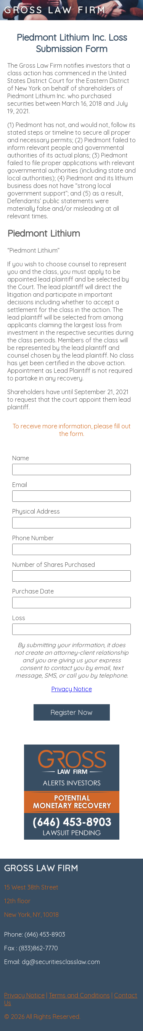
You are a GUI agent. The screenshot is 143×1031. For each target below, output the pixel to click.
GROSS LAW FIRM (55, 10)
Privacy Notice (71, 689)
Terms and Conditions (79, 995)
